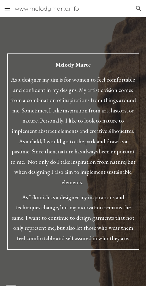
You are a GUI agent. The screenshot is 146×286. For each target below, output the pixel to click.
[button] (7, 8)
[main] (73, 151)
